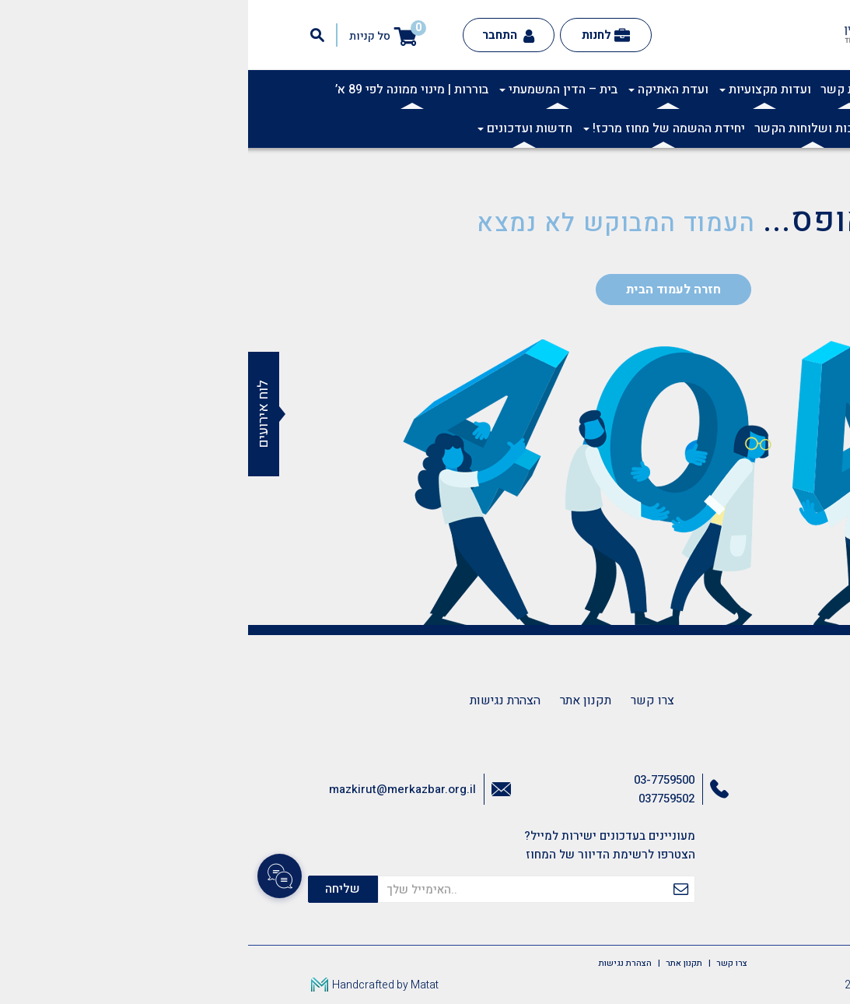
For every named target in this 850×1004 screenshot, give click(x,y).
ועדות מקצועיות (517, 89)
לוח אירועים (15, 414)
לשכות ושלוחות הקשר (564, 128)
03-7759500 (416, 779)
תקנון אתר (337, 700)
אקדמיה (701, 89)
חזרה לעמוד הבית (425, 289)
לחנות (358, 35)
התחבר (260, 35)
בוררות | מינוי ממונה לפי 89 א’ (163, 89)
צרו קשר (404, 700)
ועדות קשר (601, 89)
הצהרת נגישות (257, 700)
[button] (830, 98)
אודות (747, 89)
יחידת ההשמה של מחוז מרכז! (416, 128)
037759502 (418, 798)
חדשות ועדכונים (276, 128)
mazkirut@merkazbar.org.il (154, 789)
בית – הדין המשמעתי (310, 89)
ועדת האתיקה (420, 89)
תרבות (655, 89)
